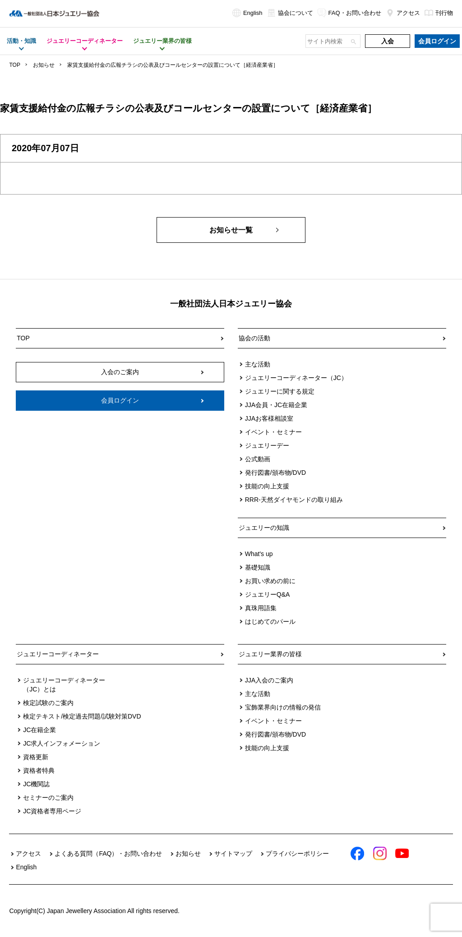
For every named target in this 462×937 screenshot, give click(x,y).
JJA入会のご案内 (269, 680)
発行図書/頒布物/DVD (275, 472)
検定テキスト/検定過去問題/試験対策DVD (82, 716)
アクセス (403, 12)
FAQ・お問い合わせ (349, 12)
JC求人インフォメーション (61, 743)
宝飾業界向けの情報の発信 (283, 707)
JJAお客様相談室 (269, 418)
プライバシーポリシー (297, 853)
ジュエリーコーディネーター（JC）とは (64, 685)
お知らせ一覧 (231, 230)
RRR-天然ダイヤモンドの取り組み (294, 499)
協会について (290, 12)
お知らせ (44, 65)
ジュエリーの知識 (264, 527)
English (247, 12)
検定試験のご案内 (48, 702)
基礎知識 (257, 567)
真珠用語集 (261, 608)
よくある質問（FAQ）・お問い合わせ (108, 853)
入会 (387, 41)
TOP (14, 65)
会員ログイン (437, 41)
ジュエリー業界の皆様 (270, 654)
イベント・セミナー (273, 432)
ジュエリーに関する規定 (279, 391)
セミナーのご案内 (48, 797)
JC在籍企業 (39, 729)
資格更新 (35, 757)
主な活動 (257, 364)
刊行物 (439, 12)
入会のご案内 (120, 372)
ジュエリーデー (267, 445)
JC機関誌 (36, 784)
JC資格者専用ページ (52, 811)
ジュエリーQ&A (267, 594)
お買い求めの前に (270, 580)
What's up (259, 553)
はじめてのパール (270, 621)
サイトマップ (233, 853)
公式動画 (257, 459)
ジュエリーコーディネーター (58, 654)
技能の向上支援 (267, 486)
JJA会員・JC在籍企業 (276, 404)
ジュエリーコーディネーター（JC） (296, 377)
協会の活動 (254, 338)
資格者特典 (39, 770)
